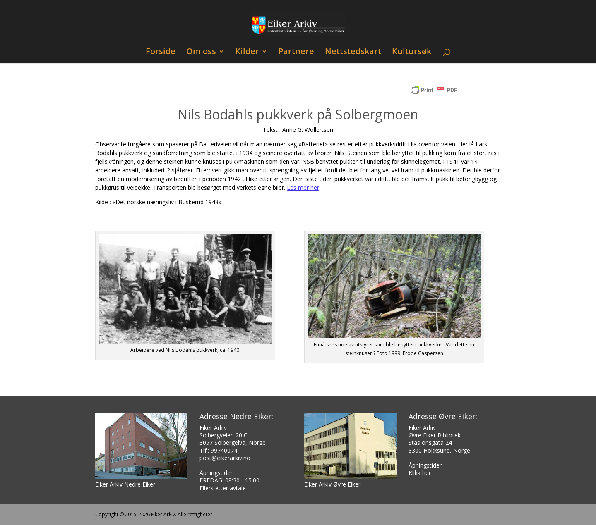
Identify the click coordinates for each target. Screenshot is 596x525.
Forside (160, 52)
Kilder (247, 52)
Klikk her (420, 473)
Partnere (296, 52)
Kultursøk (411, 52)
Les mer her (303, 187)
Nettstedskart (353, 52)
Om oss (201, 52)
